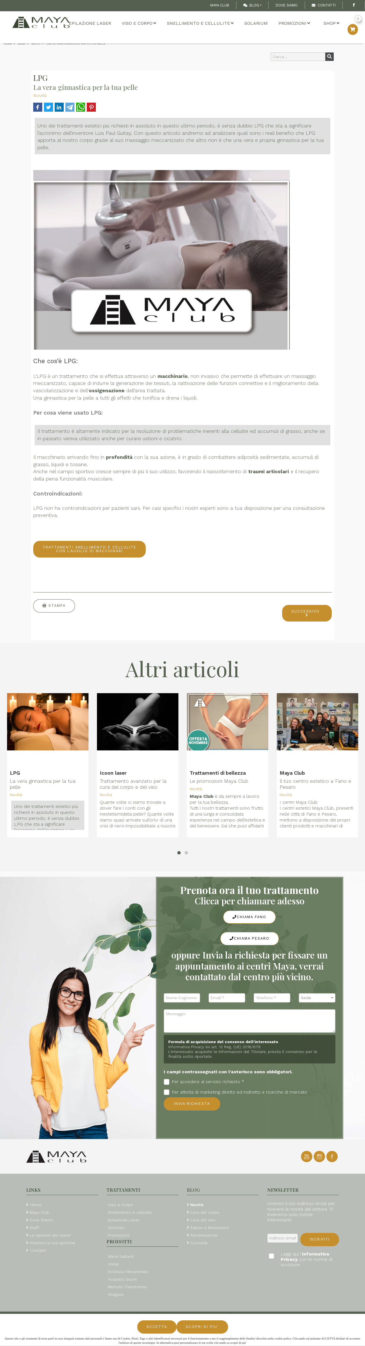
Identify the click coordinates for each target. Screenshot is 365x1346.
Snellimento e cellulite (200, 23)
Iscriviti (319, 1239)
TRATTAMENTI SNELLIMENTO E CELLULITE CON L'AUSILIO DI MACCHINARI (89, 549)
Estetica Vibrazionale (128, 1271)
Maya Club (219, 5)
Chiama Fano (249, 917)
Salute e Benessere (209, 1227)
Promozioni (294, 23)
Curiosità (198, 1243)
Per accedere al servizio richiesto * (204, 1082)
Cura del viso (203, 1220)
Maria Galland (121, 1256)
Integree (116, 1294)
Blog (251, 5)
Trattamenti (123, 1190)
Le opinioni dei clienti (50, 1235)
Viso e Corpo (139, 23)
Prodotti (119, 1241)
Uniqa (113, 1264)
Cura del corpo (204, 1212)
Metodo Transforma (127, 1287)
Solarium (256, 23)
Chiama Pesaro (249, 938)
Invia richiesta (192, 1104)
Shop (331, 23)
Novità (40, 95)
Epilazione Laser (90, 23)
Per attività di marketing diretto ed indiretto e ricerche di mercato (236, 1092)
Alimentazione (204, 1235)
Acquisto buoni (122, 1279)
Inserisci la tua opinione (52, 1243)
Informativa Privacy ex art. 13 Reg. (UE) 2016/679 (214, 1047)
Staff (34, 1227)
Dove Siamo (287, 5)
